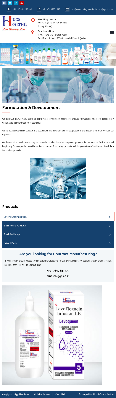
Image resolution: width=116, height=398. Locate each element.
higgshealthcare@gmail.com (100, 9)
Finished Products (11, 243)
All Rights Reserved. (42, 394)
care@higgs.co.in (78, 9)
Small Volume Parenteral (15, 225)
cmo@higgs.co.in (58, 276)
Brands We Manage (12, 234)
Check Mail (60, 394)
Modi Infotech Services (103, 394)
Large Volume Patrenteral (15, 216)
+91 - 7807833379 (58, 270)
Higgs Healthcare (21, 394)
